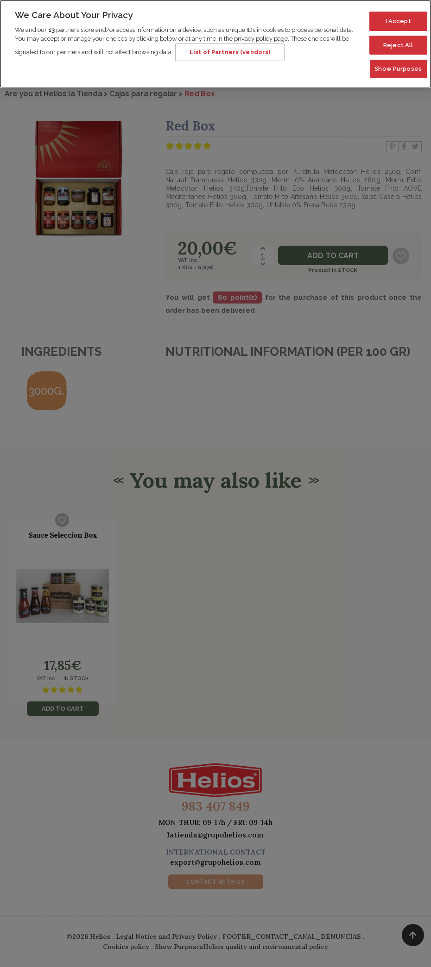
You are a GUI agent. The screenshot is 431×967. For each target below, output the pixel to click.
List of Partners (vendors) (230, 47)
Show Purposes (398, 64)
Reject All (398, 40)
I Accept (398, 16)
